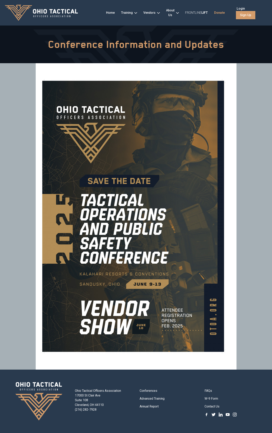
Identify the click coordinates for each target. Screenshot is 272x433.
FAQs (208, 391)
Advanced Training (152, 398)
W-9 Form (211, 398)
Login (241, 8)
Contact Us (212, 406)
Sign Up (245, 15)
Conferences (148, 391)
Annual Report (149, 406)
